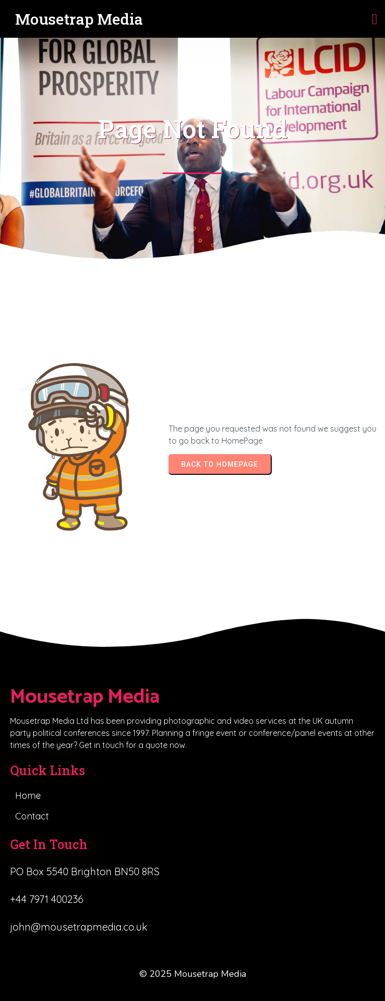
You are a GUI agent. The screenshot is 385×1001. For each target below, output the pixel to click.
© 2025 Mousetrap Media (192, 974)
